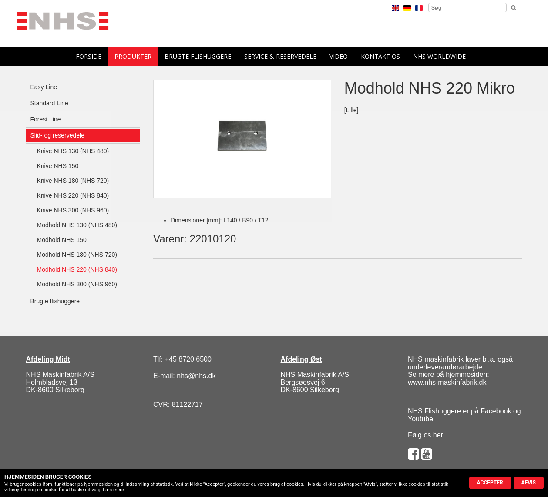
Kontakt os (380, 56)
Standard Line (49, 103)
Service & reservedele (280, 56)
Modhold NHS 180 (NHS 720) (77, 254)
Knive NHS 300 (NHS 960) (73, 210)
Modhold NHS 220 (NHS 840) (77, 269)
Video (338, 56)
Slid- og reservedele (57, 135)
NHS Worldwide (439, 56)
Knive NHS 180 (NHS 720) (73, 180)
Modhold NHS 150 (62, 239)
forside (88, 56)
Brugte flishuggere (198, 56)
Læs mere (113, 490)
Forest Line (45, 119)
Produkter (132, 56)
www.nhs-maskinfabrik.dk (447, 382)
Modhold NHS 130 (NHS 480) (77, 225)
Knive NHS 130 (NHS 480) (73, 151)
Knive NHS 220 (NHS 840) (73, 195)
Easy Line (43, 87)
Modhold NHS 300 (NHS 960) (77, 284)
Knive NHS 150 (58, 165)
